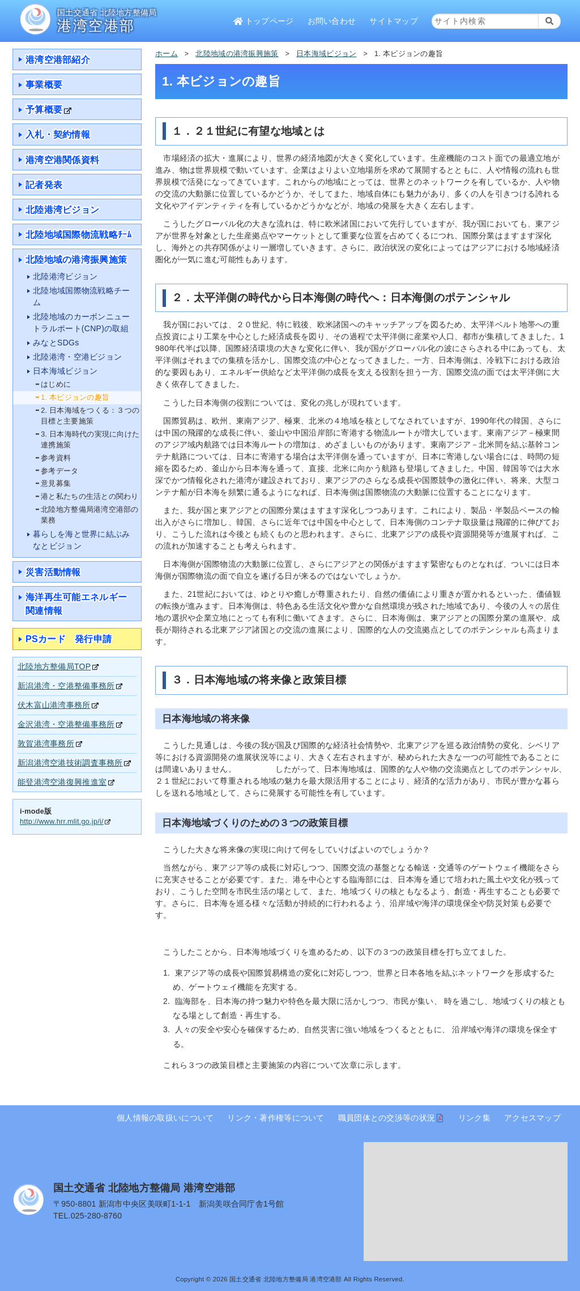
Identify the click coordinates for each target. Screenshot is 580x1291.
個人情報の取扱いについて (165, 1117)
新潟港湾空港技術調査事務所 (70, 762)
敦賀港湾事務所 (46, 743)
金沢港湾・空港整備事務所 (66, 724)
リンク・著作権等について (275, 1117)
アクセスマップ (532, 1117)
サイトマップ (393, 20)
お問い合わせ (332, 20)
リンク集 (474, 1117)
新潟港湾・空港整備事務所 (66, 685)
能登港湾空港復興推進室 (62, 781)
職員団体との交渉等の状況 (386, 1117)
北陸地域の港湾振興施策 (236, 54)
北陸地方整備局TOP (54, 666)
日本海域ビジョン (326, 54)
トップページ (263, 20)
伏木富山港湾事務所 (54, 704)
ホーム (166, 54)
